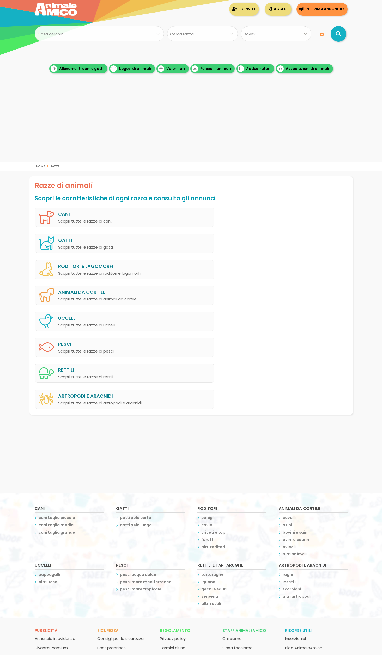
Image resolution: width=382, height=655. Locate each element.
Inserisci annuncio (325, 9)
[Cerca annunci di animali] (338, 34)
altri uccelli (49, 471)
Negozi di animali (130, 68)
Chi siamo (232, 527)
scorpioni (292, 478)
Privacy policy (173, 527)
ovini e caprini (296, 428)
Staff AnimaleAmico (244, 519)
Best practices (111, 537)
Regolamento (175, 519)
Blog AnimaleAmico (303, 537)
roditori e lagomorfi (85, 237)
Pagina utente (49, 556)
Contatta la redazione (244, 546)
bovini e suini (295, 421)
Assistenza (107, 546)
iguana (208, 471)
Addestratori (254, 68)
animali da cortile (241, 237)
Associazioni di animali (303, 68)
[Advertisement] (191, 125)
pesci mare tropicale (140, 478)
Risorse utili (298, 519)
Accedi (281, 9)
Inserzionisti (296, 527)
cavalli (289, 407)
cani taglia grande (57, 421)
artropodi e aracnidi (245, 286)
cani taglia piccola (57, 407)
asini (287, 414)
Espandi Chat (47, 546)
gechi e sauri (214, 478)
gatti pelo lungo (136, 414)
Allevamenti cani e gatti (77, 68)
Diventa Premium (51, 537)
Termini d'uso (172, 537)
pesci (224, 261)
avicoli (289, 436)
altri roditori (213, 436)
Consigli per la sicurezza (120, 527)
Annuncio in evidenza (55, 527)
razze (54, 166)
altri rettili (211, 493)
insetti (289, 471)
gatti (225, 213)
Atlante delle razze (303, 546)
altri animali (295, 443)
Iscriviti (246, 9)
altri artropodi (297, 485)
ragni (288, 463)
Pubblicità (46, 519)
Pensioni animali (211, 68)
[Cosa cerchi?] (99, 34)
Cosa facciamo (237, 537)
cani (64, 213)
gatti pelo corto (135, 407)
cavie (206, 414)
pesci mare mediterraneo (146, 471)
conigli (208, 407)
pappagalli (49, 463)
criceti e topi (213, 421)
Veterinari (171, 68)
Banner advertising (53, 565)
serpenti (209, 485)
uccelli (67, 261)
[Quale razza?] (202, 34)
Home (40, 166)
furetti (207, 428)
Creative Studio (188, 611)
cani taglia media (56, 414)
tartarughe (212, 463)
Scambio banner (301, 556)
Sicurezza (108, 519)
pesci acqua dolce (138, 463)
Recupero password (116, 556)
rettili (66, 286)
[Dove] (276, 34)
